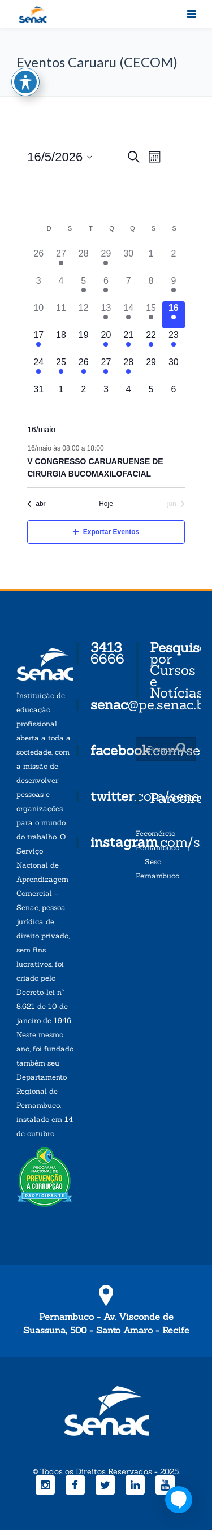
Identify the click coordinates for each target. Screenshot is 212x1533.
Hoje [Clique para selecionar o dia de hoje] (106, 504)
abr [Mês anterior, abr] (36, 504)
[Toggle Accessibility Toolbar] (25, 71)
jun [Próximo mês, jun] (176, 504)
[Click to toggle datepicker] (59, 157)
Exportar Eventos (106, 532)
